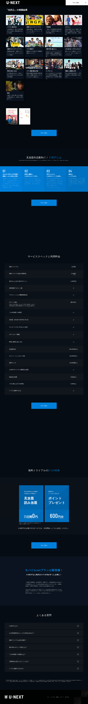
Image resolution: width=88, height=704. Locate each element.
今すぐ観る (76, 2)
